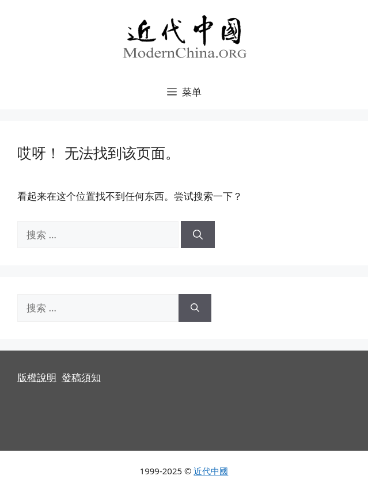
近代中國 (211, 471)
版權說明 (36, 377)
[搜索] (198, 235)
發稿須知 (81, 377)
